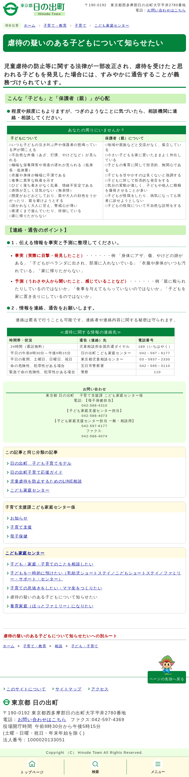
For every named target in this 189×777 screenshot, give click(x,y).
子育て (80, 25)
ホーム (30, 25)
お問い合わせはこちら (166, 10)
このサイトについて (26, 689)
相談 (59, 646)
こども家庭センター (111, 25)
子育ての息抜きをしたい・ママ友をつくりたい (56, 588)
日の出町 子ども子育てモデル (40, 463)
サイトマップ (68, 689)
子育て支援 (21, 527)
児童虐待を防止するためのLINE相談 (46, 481)
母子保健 (19, 536)
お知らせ (19, 518)
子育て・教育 (55, 25)
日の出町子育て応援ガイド (36, 472)
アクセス (100, 689)
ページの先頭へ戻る (166, 679)
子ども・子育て (84, 646)
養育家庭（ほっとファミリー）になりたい (51, 606)
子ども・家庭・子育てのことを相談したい (51, 564)
